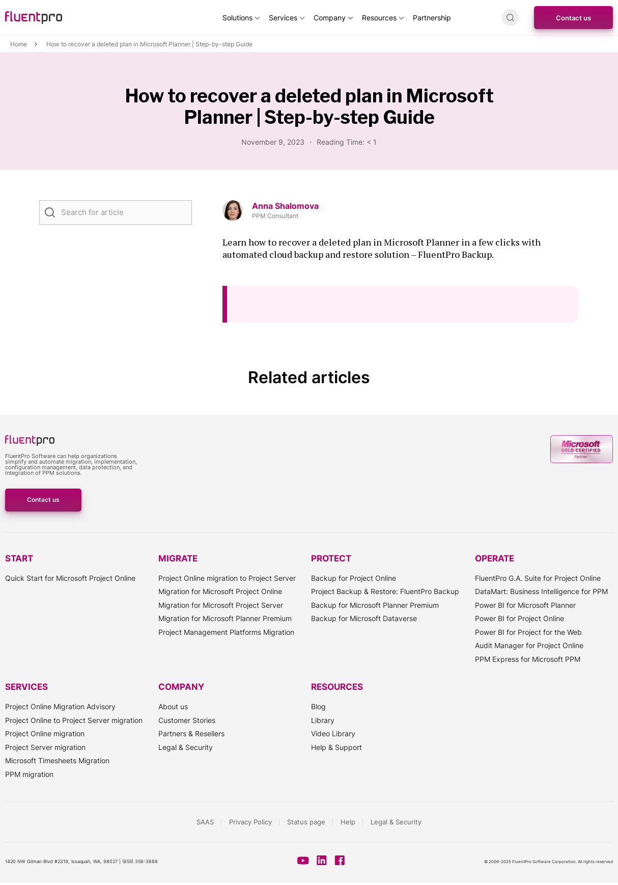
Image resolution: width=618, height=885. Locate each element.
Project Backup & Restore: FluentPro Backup (385, 591)
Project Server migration (45, 747)
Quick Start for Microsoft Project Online (70, 578)
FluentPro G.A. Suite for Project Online (538, 578)
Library (322, 720)
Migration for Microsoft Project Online (220, 591)
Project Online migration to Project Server (227, 578)
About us (173, 706)
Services (283, 17)
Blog (318, 706)
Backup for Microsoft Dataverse (364, 618)
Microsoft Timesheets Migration (57, 760)
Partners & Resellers (191, 733)
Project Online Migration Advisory (60, 706)
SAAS (205, 822)
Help (348, 822)
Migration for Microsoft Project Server (220, 605)
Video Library (333, 733)
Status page (306, 822)
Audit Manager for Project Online (529, 645)
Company (330, 17)
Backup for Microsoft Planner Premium (375, 605)
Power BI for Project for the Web (528, 632)
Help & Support (336, 747)
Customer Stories (186, 720)
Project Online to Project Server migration (74, 720)
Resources (379, 17)
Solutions (237, 17)
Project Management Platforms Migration (226, 632)
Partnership (432, 17)
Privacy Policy (250, 822)
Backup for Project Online (353, 578)
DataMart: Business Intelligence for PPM (541, 591)
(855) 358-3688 (140, 861)
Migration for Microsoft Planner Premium (225, 618)
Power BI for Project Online (519, 618)
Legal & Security (185, 747)
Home (18, 44)
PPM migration (29, 774)
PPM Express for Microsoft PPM (527, 659)
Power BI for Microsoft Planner (525, 605)
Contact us (573, 18)
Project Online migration (45, 733)
